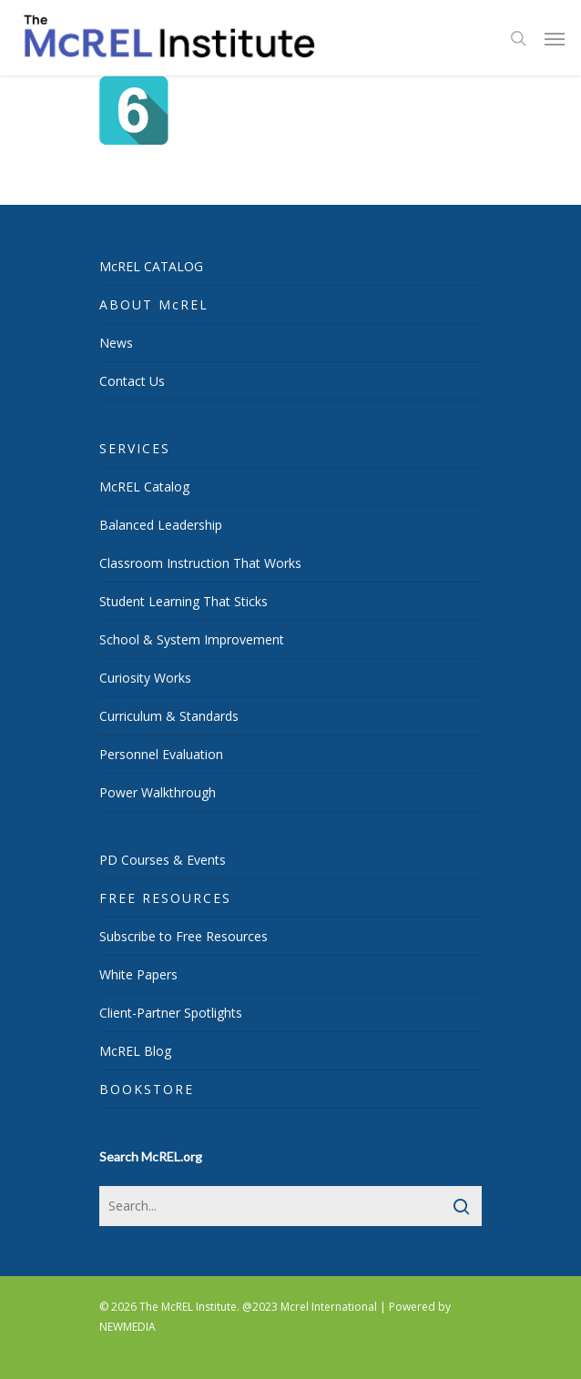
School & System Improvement (191, 639)
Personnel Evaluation (161, 754)
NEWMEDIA (127, 1326)
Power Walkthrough (157, 792)
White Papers (138, 974)
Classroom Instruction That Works (200, 563)
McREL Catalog (144, 486)
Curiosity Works (145, 677)
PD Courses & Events (162, 859)
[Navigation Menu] (555, 38)
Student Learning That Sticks (183, 601)
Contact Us (132, 381)
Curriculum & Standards (169, 716)
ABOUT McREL (154, 304)
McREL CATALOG (151, 266)
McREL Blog (135, 1051)
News (116, 342)
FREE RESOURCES (165, 898)
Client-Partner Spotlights (170, 1012)
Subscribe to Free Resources (183, 936)
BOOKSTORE (146, 1089)
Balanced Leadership (160, 524)
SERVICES (134, 448)
